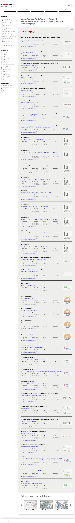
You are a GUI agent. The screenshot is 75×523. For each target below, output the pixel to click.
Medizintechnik (6, 33)
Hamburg (5, 61)
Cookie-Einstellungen (65, 521)
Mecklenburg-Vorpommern (9, 64)
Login (7, 521)
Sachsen (5, 73)
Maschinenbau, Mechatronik (9, 31)
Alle (3, 47)
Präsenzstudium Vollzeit (8, 85)
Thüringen (5, 78)
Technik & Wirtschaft (8, 40)
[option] (30, 505)
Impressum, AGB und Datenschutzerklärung (49, 521)
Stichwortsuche (37, 9)
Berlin (4, 56)
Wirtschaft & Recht (6, 19)
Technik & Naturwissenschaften (10, 20)
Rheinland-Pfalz (6, 69)
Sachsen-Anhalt (6, 74)
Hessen (4, 63)
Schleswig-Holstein (7, 76)
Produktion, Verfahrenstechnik (10, 36)
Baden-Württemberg (7, 53)
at (70, 5)
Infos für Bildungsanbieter (31, 521)
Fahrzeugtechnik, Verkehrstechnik (7, 27)
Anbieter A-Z (24, 9)
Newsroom (51, 9)
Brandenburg (6, 58)
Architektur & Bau (7, 22)
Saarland (5, 71)
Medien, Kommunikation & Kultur (9, 43)
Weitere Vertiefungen (8, 41)
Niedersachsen (6, 66)
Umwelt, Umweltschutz (8, 38)
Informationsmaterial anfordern (28, 46)
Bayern (4, 54)
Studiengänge (7, 14)
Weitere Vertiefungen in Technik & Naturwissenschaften (28, 14)
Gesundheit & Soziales (7, 45)
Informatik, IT (6, 30)
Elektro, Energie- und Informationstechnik (8, 25)
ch (68, 5)
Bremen (4, 59)
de (72, 5)
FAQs (65, 9)
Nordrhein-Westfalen (58, 14)
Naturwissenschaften (8, 35)
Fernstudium (47, 14)
